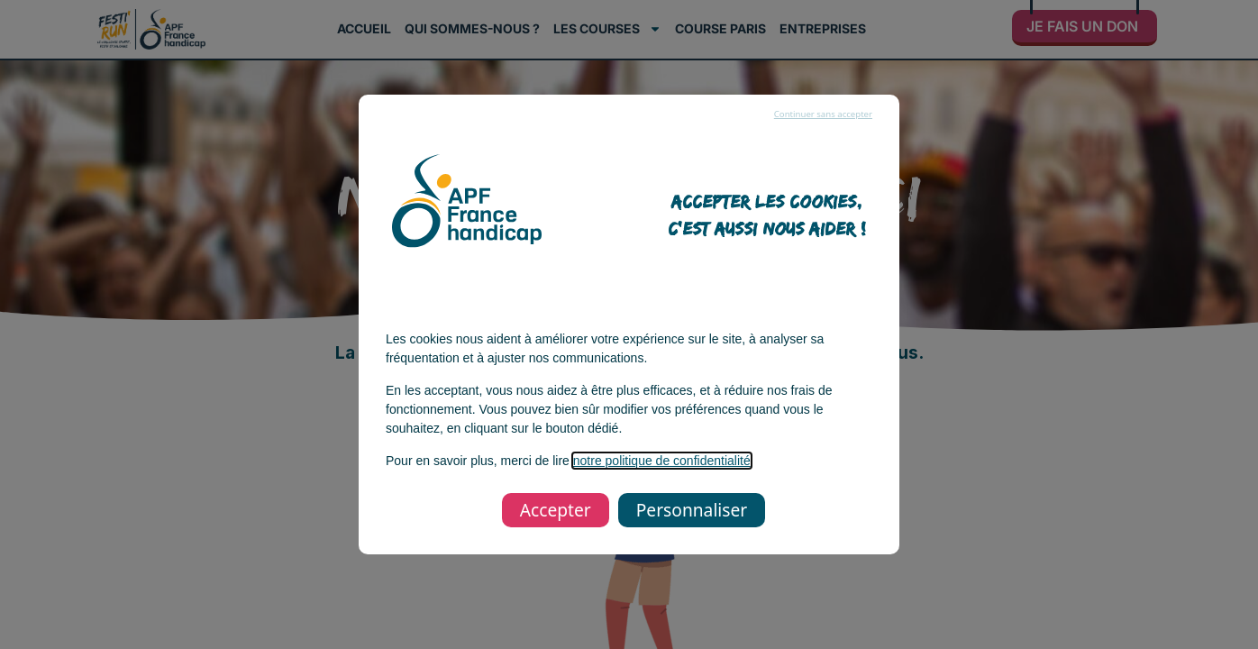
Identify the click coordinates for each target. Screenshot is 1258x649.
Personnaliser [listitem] (691, 510)
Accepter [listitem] (555, 510)
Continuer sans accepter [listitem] (823, 114)
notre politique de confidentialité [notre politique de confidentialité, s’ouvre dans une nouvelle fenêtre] (662, 460)
